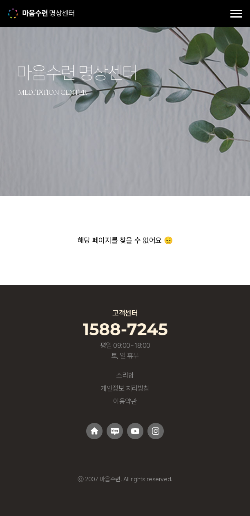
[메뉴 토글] (236, 13)
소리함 (125, 375)
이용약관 (125, 401)
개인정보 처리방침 (125, 388)
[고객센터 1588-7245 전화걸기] (125, 329)
